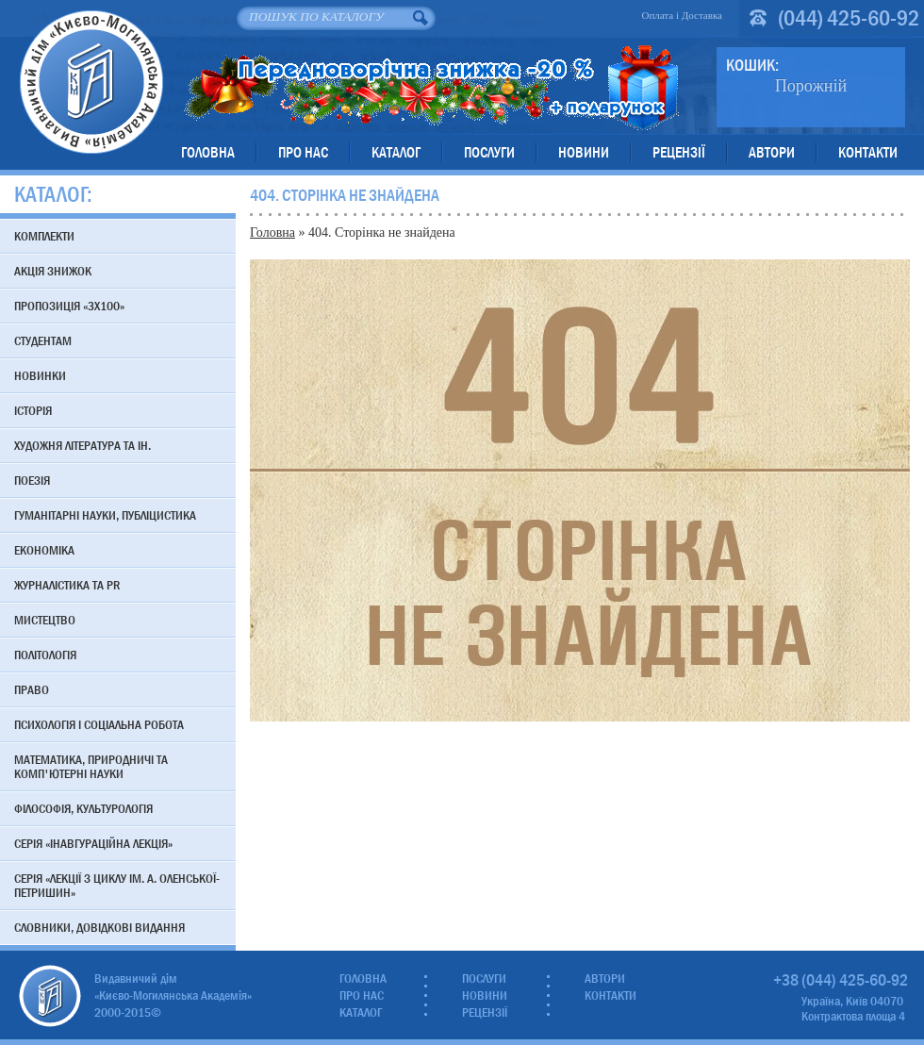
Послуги (489, 152)
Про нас (303, 152)
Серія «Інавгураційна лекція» (93, 843)
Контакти (868, 152)
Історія (33, 410)
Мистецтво (44, 619)
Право (31, 689)
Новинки (40, 375)
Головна (208, 152)
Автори (772, 152)
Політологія (45, 654)
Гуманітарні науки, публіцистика (105, 514)
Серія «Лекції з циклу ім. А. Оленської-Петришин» (117, 885)
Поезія (32, 480)
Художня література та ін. (82, 445)
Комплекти (44, 235)
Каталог (396, 152)
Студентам (43, 340)
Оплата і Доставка (681, 15)
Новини (583, 152)
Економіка (44, 549)
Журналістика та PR (67, 584)
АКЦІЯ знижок (52, 270)
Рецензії (678, 152)
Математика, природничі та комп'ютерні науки (91, 766)
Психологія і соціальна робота (99, 724)
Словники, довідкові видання (99, 927)
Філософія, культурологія (83, 808)
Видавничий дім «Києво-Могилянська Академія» (91, 81)
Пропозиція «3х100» (69, 305)
